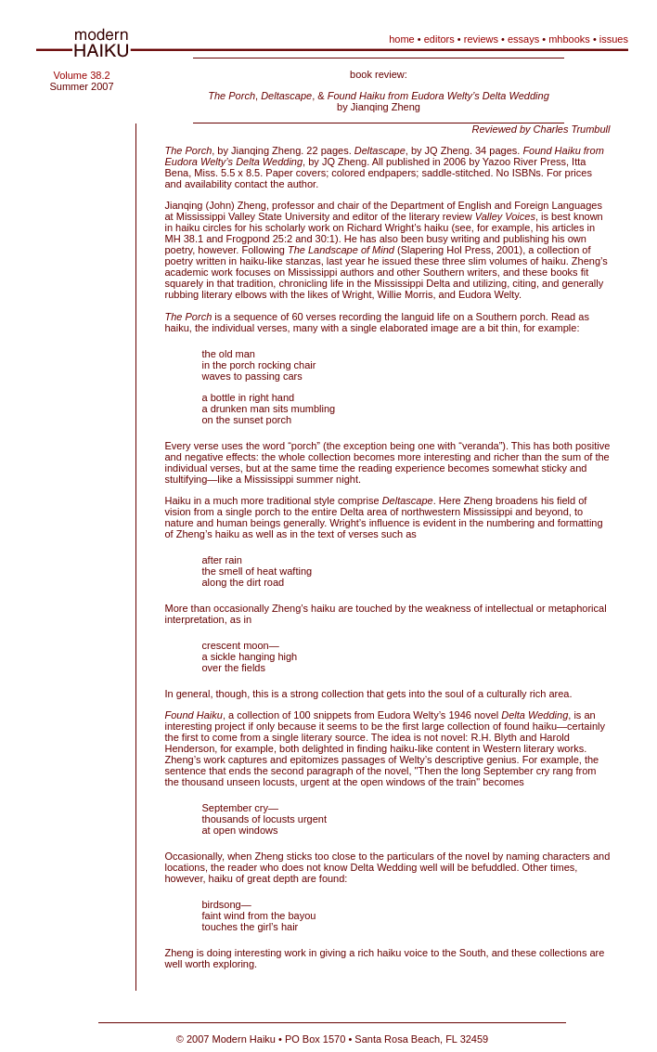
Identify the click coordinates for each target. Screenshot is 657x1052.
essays (523, 39)
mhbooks (569, 39)
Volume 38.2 (81, 75)
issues (613, 39)
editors (439, 39)
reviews (481, 39)
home (402, 39)
